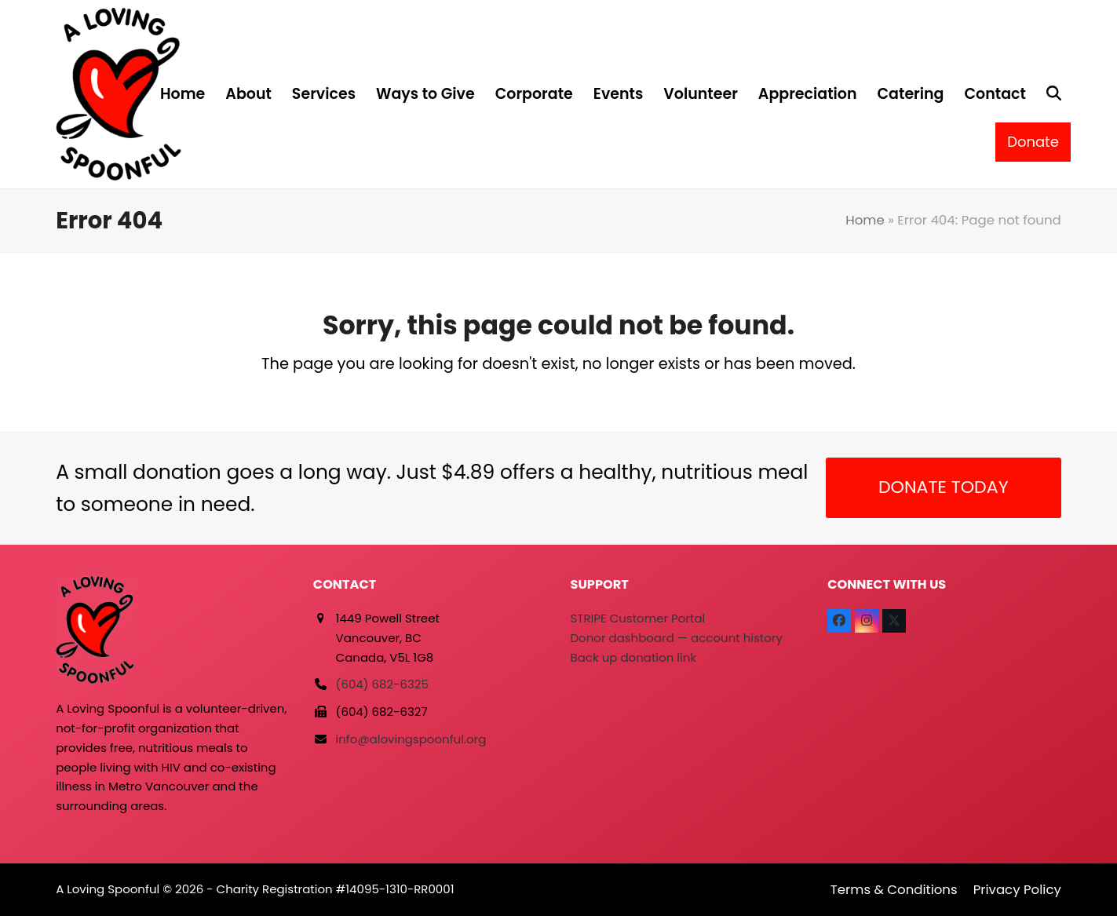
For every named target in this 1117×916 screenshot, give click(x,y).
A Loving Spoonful (107, 889)
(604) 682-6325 (382, 684)
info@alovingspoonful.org (411, 739)
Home (865, 220)
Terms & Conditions (894, 890)
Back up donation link (633, 657)
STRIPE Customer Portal (638, 618)
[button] (1053, 94)
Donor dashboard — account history (677, 638)
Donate (1033, 141)
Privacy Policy (1017, 890)
